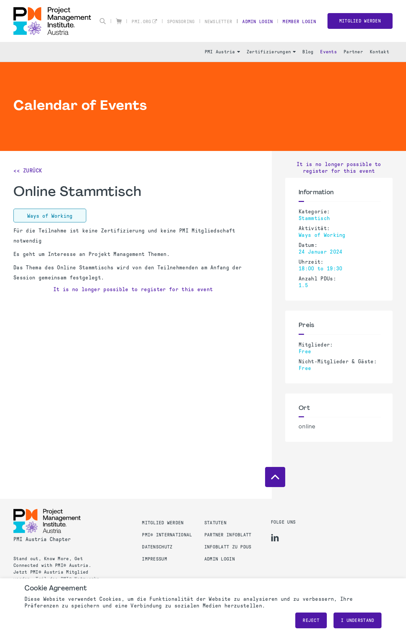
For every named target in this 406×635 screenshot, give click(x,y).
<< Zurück (27, 170)
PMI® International (167, 534)
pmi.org (141, 21)
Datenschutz (157, 546)
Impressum (154, 559)
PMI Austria (222, 51)
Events (328, 51)
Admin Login (257, 21)
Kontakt (379, 51)
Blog (307, 51)
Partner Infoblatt (228, 534)
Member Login (299, 21)
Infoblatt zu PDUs (228, 546)
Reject (311, 620)
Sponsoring (181, 21)
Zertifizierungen (271, 51)
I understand (357, 620)
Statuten (215, 522)
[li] (275, 537)
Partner (353, 51)
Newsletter (219, 21)
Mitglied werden (360, 20)
